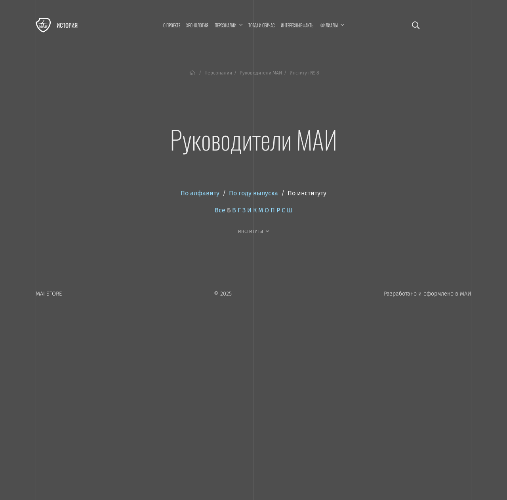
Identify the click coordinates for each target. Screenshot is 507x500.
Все (220, 210)
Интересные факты (297, 25)
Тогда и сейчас (261, 25)
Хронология (197, 25)
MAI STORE (49, 293)
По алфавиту (200, 193)
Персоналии (218, 73)
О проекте (171, 25)
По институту (307, 193)
